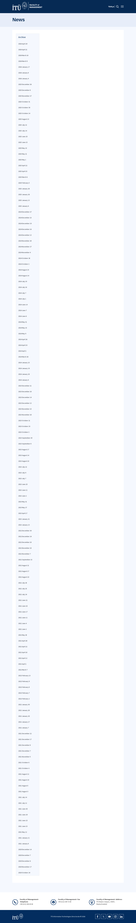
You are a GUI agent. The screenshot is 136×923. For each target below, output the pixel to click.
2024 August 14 (23, 276)
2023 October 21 (24, 420)
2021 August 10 (23, 780)
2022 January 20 (24, 716)
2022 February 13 (24, 675)
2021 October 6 (23, 762)
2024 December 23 (25, 218)
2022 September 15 (25, 560)
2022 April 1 (22, 664)
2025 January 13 (24, 200)
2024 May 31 (22, 322)
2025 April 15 (22, 171)
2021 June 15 (22, 826)
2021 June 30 (22, 809)
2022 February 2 (24, 699)
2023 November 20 (25, 415)
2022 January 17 (24, 722)
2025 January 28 (24, 189)
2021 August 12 (23, 774)
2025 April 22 (22, 165)
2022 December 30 (25, 531)
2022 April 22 (22, 646)
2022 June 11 (22, 618)
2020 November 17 (25, 867)
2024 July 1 (22, 299)
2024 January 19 (24, 368)
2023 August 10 (23, 461)
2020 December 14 (25, 849)
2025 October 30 (24, 107)
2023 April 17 (22, 513)
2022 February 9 (24, 681)
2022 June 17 (22, 612)
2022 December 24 (25, 536)
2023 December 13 (25, 403)
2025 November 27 (25, 96)
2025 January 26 (24, 194)
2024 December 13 (25, 235)
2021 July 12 (22, 803)
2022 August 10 (23, 577)
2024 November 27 (25, 247)
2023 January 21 (24, 519)
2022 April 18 (22, 652)
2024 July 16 (22, 287)
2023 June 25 (22, 484)
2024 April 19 (22, 345)
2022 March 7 (22, 670)
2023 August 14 (23, 455)
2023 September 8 (24, 444)
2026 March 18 (23, 55)
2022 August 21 (23, 565)
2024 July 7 (22, 293)
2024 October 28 (24, 258)
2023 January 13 (24, 525)
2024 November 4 (24, 252)
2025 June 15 (22, 142)
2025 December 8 (24, 90)
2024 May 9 (22, 334)
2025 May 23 (22, 148)
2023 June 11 (22, 490)
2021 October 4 (23, 768)
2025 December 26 (25, 84)
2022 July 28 (22, 583)
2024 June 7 (22, 310)
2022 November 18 (25, 548)
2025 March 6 (22, 177)
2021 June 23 (22, 820)
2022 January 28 (24, 710)
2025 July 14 (22, 131)
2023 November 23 (25, 409)
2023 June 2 (22, 496)
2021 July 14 (22, 797)
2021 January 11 (24, 838)
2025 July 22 (22, 125)
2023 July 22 (22, 467)
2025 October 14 (24, 113)
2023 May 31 (22, 502)
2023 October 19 (24, 426)
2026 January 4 (23, 78)
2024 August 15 (23, 270)
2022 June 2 (22, 629)
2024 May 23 (22, 328)
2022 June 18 (22, 606)
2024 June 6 (22, 316)
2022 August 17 (23, 571)
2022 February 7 (24, 693)
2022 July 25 (22, 589)
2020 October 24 (24, 873)
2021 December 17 (25, 739)
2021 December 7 (24, 751)
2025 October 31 (24, 102)
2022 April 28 (22, 641)
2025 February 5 (24, 183)
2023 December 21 (25, 386)
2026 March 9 (22, 61)
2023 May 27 (22, 507)
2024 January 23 (24, 362)
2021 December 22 (25, 733)
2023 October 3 (23, 432)
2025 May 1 (22, 160)
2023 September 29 (25, 438)
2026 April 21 (22, 49)
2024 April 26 (22, 339)
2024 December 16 (25, 229)
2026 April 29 (22, 44)
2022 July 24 (22, 594)
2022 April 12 (22, 658)
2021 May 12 (22, 832)
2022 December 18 (25, 542)
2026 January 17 (24, 67)
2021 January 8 (23, 844)
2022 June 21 (22, 600)
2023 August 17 (23, 449)
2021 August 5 (23, 786)
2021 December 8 (24, 745)
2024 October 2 (23, 264)
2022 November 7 (24, 554)
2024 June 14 (22, 305)
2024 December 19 (25, 223)
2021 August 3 (23, 791)
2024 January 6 (23, 380)
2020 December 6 (24, 861)
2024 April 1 (22, 351)
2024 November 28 (25, 241)
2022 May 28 (22, 635)
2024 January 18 (24, 374)
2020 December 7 (24, 855)
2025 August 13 (23, 119)
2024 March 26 (23, 357)
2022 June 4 (22, 623)
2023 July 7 (22, 478)
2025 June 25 (22, 136)
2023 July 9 (22, 473)
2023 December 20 (25, 391)
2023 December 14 (25, 397)
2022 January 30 (24, 704)
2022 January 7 (23, 728)
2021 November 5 (24, 757)
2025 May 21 (22, 154)
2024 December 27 (25, 212)
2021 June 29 (22, 815)
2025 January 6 (23, 206)
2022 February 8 (24, 687)
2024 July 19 (22, 281)
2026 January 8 (23, 73)
